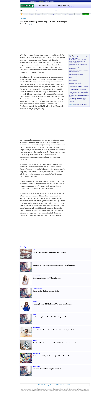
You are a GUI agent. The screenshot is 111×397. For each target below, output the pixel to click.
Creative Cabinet (72, 90)
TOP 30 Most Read (43, 5)
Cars (45, 14)
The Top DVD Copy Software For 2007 (77, 59)
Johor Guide (29, 390)
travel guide (55, 389)
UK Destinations (79, 389)
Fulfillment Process (73, 87)
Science (34, 314)
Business (71, 14)
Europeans (81, 390)
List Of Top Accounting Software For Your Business (49, 252)
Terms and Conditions (59, 394)
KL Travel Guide (86, 389)
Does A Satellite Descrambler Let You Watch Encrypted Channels (54, 343)
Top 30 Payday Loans (35, 10)
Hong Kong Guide (34, 390)
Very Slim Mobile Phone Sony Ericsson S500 (47, 369)
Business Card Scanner (74, 62)
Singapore (41, 1)
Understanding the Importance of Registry (46, 291)
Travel (25, 14)
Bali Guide (70, 389)
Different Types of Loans (63, 5)
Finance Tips (27, 10)
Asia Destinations (48, 389)
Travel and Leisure (31, 388)
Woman (85, 14)
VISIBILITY (72, 95)
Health (32, 14)
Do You (70, 330)
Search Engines (36, 327)
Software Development (74, 76)
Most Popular (24, 247)
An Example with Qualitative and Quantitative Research (51, 356)
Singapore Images (71, 388)
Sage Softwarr (72, 98)
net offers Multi (78, 95)
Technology (51, 14)
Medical (38, 14)
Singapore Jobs (23, 391)
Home (59, 14)
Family (64, 14)
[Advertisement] (35, 40)
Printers (35, 262)
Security (35, 340)
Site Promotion (36, 353)
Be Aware (71, 73)
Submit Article (67, 385)
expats (56, 390)
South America (76, 390)
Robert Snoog (25, 23)
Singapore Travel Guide (64, 389)
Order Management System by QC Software (78, 86)
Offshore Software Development (76, 70)
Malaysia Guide (23, 390)
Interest (78, 14)
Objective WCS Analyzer (80, 89)
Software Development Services (76, 74)
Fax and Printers (69, 265)
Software (35, 249)
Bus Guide (41, 389)
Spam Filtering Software (74, 64)
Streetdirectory (52, 394)
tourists (60, 390)
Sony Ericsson (36, 366)
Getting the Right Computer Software (77, 61)
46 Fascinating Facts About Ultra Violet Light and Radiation (52, 317)
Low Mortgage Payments (56, 10)
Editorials (23, 18)
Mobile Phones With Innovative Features (58, 304)
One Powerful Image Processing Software (37, 22)
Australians (87, 390)
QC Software (72, 81)
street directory (57, 388)
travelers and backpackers (50, 390)
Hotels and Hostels (64, 388)
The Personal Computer (81, 98)
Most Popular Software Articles (80, 104)
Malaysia (52, 1)
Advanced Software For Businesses (76, 85)
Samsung (35, 301)
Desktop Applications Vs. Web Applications (47, 278)
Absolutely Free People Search (42, 330)
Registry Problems (37, 288)
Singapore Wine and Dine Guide (33, 389)
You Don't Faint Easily (60, 330)
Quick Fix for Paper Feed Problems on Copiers (48, 265)
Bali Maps (74, 389)
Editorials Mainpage (43, 385)
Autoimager (62, 22)
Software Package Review (74, 56)
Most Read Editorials (56, 385)
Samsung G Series (38, 304)
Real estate (76, 388)
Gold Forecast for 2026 (45, 10)
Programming (36, 275)
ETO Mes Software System (83, 90)
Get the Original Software (79, 73)
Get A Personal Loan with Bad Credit (66, 6)
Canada (72, 390)
